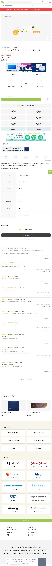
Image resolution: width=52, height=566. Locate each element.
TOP (3, 5)
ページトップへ (26, 520)
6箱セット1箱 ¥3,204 (13, 117)
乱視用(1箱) (13, 128)
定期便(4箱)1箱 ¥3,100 (28, 106)
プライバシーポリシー (15, 530)
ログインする (26, 235)
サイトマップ (32, 530)
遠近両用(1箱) (38, 128)
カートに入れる (21, 99)
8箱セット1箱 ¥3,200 (38, 117)
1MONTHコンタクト (13, 440)
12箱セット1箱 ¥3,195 (38, 123)
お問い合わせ (11, 534)
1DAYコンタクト (13, 432)
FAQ (8, 537)
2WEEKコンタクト (39, 432)
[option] (13, 408)
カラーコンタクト (38, 440)
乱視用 (13, 448)
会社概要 (10, 527)
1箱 (13, 111)
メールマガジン (33, 534)
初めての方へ (32, 537)
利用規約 (31, 527)
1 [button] (24, 42)
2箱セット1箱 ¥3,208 (38, 111)
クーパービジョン (8, 5)
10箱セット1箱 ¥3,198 (13, 123)
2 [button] (27, 42)
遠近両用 (39, 448)
